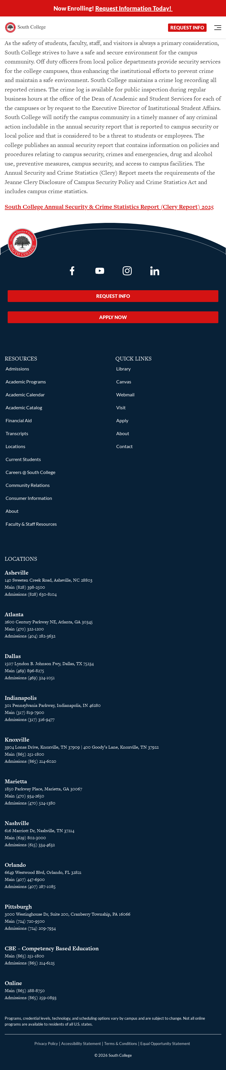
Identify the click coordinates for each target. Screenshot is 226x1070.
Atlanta (14, 614)
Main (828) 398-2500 (25, 587)
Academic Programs (26, 381)
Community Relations (28, 485)
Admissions (17, 368)
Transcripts (17, 433)
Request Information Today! (134, 8)
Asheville (17, 573)
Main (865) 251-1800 (24, 956)
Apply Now (113, 317)
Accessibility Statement (81, 1043)
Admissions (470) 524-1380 (30, 803)
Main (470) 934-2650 (24, 796)
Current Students (23, 459)
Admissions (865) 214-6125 (30, 963)
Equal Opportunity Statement (165, 1043)
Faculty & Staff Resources (31, 524)
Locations (15, 446)
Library (123, 368)
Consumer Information (29, 498)
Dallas (13, 656)
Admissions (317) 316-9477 (29, 719)
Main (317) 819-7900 (24, 712)
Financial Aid (19, 420)
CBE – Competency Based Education (52, 948)
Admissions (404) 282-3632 (30, 636)
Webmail (125, 394)
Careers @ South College (30, 472)
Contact (124, 446)
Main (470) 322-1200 (24, 629)
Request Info (187, 27)
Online (13, 983)
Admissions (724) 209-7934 (30, 928)
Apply (122, 420)
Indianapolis (21, 698)
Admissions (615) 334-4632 (30, 845)
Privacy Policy (46, 1043)
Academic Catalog (24, 407)
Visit (121, 407)
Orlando (15, 865)
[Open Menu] (217, 27)
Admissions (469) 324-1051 (30, 678)
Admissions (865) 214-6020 (30, 761)
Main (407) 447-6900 (25, 879)
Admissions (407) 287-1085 (30, 886)
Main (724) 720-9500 (25, 921)
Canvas (123, 381)
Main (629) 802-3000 (25, 837)
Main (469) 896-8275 (24, 670)
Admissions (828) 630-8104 (30, 594)
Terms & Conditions (120, 1043)
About (12, 511)
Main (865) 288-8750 (25, 990)
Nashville (17, 823)
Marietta (16, 781)
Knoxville (17, 740)
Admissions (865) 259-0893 (30, 997)
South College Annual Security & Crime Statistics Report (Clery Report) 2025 (109, 207)
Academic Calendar (25, 394)
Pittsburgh (18, 907)
